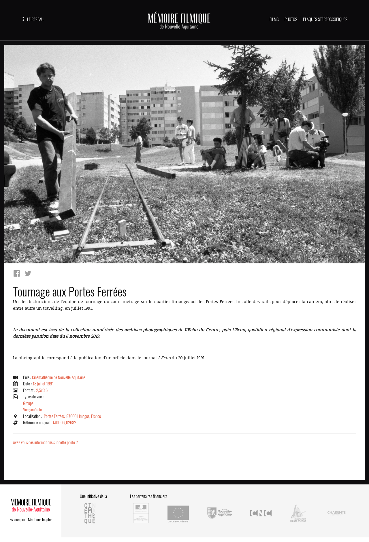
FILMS (274, 19)
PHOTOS (291, 19)
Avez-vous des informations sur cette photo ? (45, 442)
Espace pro (17, 519)
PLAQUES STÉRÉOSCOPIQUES (325, 19)
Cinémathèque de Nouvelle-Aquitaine (58, 377)
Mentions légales (40, 519)
